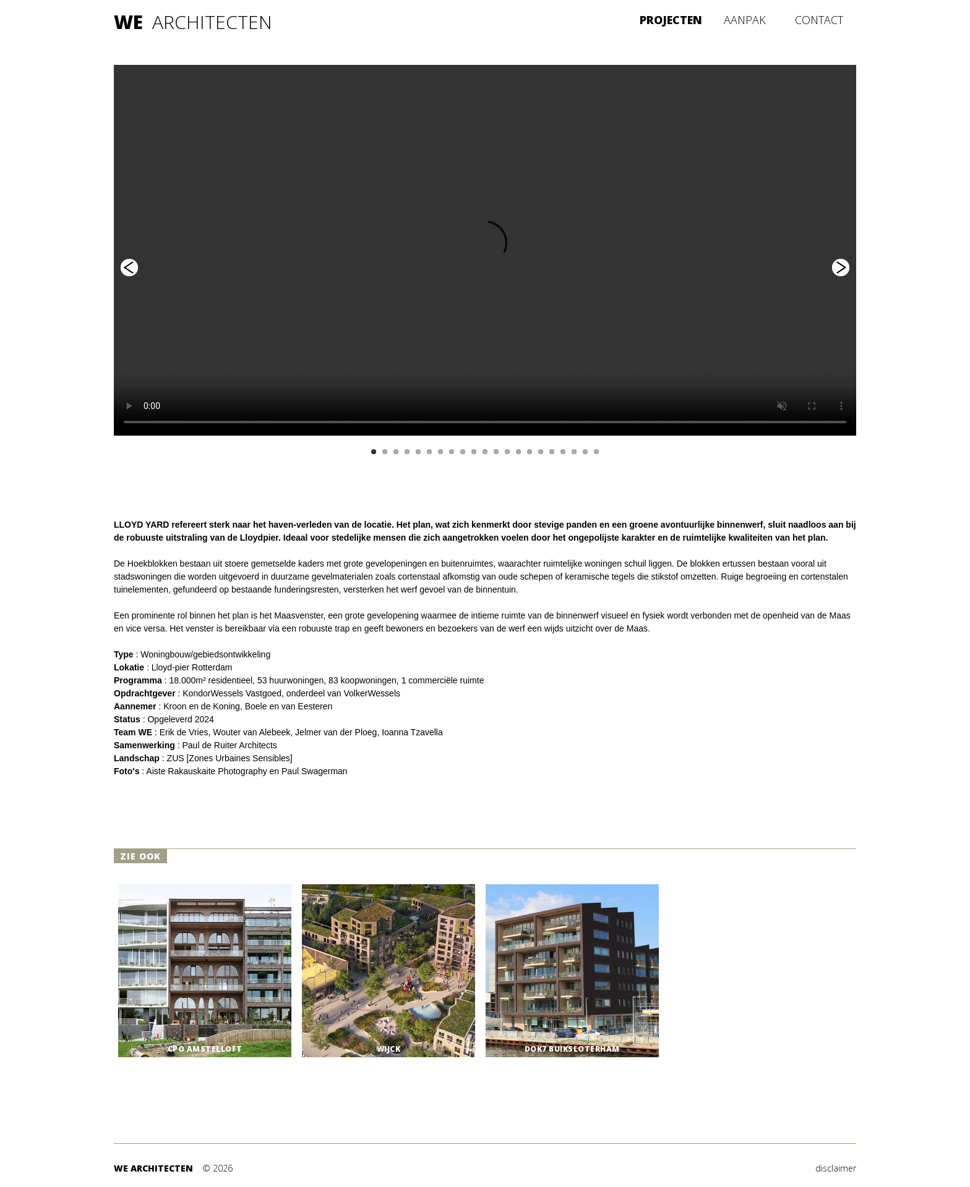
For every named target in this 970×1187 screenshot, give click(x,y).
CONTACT (819, 19)
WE (128, 22)
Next (840, 267)
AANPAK (745, 19)
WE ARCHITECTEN (153, 1168)
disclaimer (835, 1168)
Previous (129, 267)
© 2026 (217, 1168)
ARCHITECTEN (212, 22)
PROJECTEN (671, 19)
